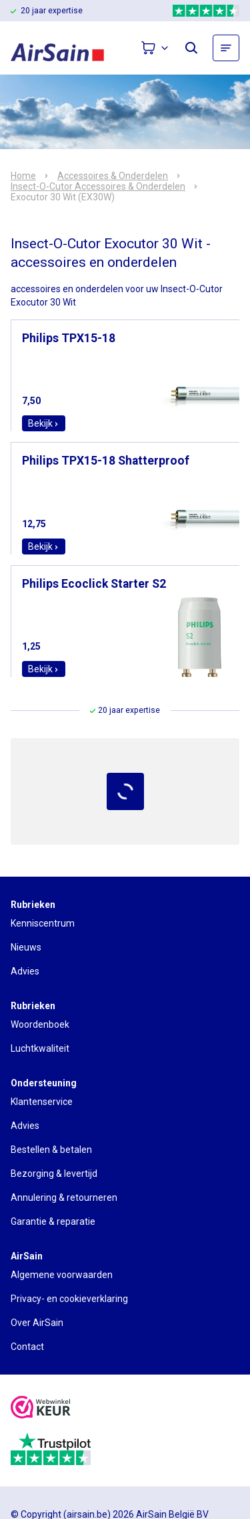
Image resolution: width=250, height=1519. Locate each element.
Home (23, 175)
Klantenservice (42, 1101)
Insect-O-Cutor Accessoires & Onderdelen (98, 186)
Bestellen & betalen (51, 1149)
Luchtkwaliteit (40, 1048)
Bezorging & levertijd (54, 1173)
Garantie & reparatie (53, 1221)
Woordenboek (40, 1024)
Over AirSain (37, 1322)
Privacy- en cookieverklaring (69, 1298)
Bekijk (43, 423)
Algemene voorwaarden (62, 1274)
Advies (25, 971)
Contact (27, 1346)
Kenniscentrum (43, 923)
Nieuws (26, 947)
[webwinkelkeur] (41, 1409)
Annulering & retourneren (64, 1197)
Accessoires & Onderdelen (112, 175)
